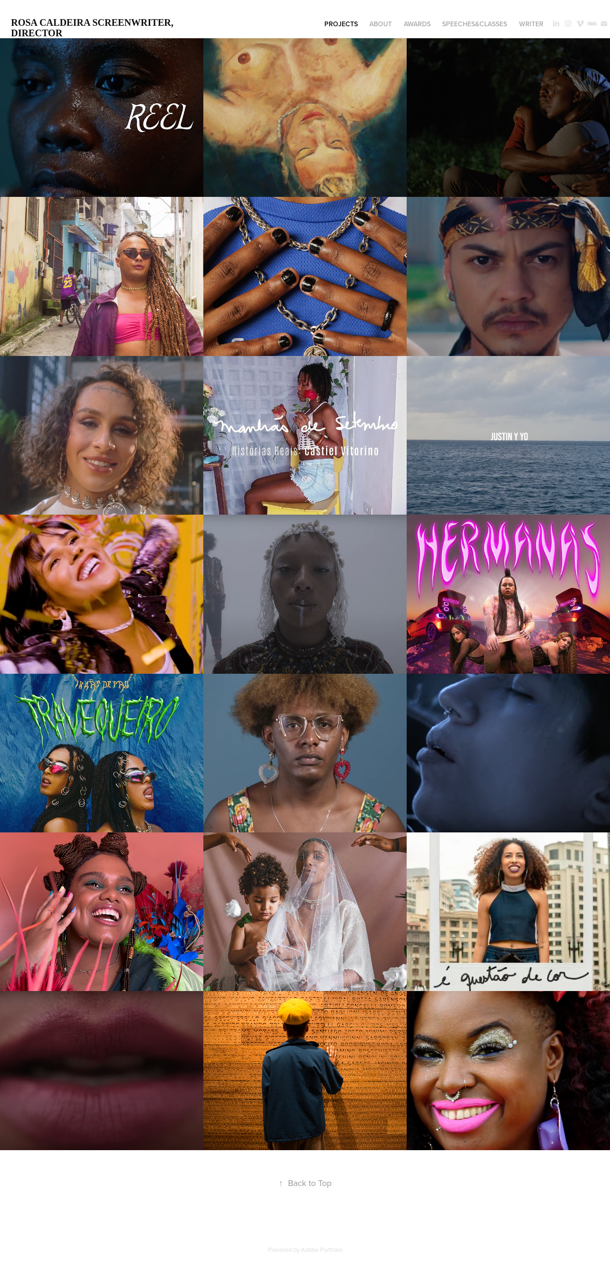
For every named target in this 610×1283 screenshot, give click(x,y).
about (380, 24)
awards (417, 24)
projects (341, 24)
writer (531, 24)
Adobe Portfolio (322, 1249)
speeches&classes (474, 24)
